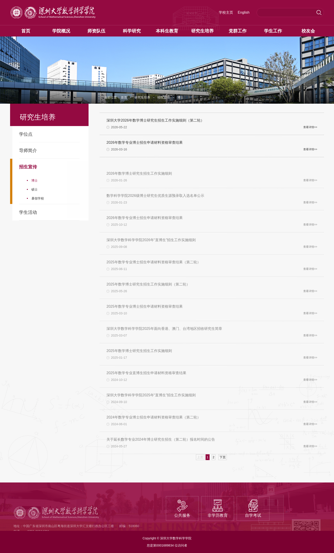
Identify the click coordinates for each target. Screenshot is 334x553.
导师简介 (28, 150)
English (243, 12)
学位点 (26, 134)
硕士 (34, 189)
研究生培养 (142, 97)
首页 (124, 97)
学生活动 (28, 212)
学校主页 (226, 12)
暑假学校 (37, 198)
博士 (34, 180)
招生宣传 (28, 166)
